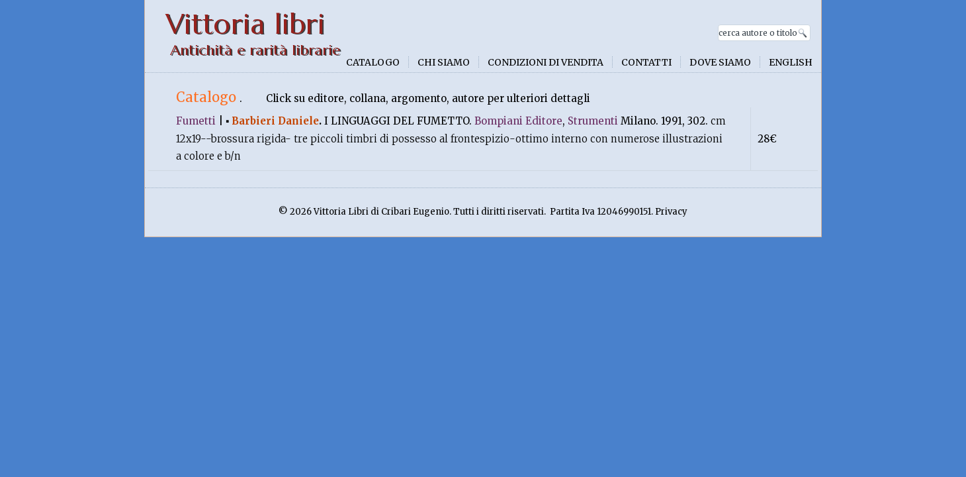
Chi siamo (443, 62)
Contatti (646, 62)
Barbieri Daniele (275, 121)
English (790, 62)
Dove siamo (720, 62)
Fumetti (196, 121)
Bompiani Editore (518, 121)
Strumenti (593, 121)
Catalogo (373, 62)
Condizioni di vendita (545, 62)
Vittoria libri (245, 24)
